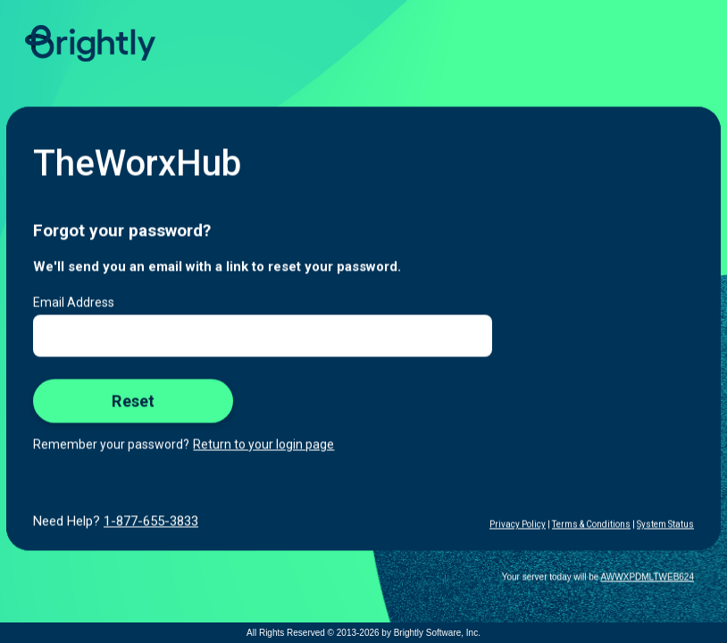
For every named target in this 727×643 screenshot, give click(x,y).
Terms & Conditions (591, 525)
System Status (665, 525)
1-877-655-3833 (151, 522)
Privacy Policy (517, 525)
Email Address (73, 303)
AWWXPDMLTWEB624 (647, 577)
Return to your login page (263, 445)
